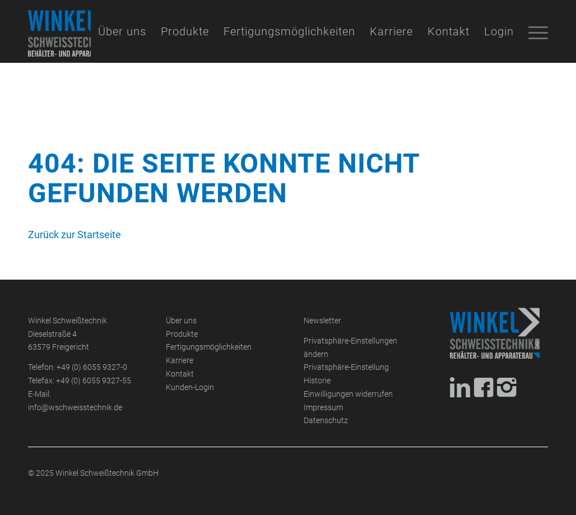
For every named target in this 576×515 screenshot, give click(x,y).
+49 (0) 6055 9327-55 (93, 381)
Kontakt (180, 374)
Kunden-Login (190, 387)
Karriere (179, 360)
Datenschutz (326, 420)
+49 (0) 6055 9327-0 (92, 367)
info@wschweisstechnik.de (75, 407)
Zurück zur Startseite (74, 234)
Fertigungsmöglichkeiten (209, 347)
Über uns (181, 321)
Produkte (182, 334)
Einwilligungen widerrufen (348, 394)
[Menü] (534, 31)
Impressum (323, 407)
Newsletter (322, 321)
